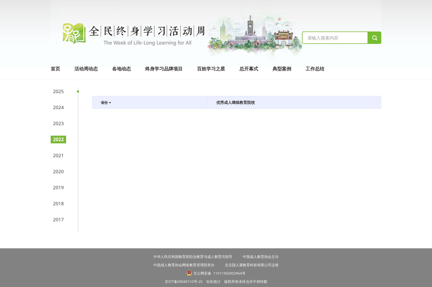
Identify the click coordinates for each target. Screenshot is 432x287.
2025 (58, 91)
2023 (58, 123)
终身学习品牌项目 (164, 68)
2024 (58, 107)
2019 (58, 187)
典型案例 (281, 68)
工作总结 (315, 68)
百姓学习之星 (211, 68)
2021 (58, 155)
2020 (58, 171)
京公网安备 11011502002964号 (219, 273)
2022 (58, 139)
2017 (58, 219)
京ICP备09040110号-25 (185, 281)
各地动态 (121, 68)
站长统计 (213, 281)
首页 (55, 68)
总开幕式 (248, 68)
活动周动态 (86, 68)
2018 (58, 203)
